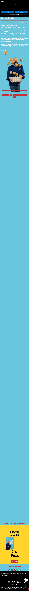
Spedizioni (24, 573)
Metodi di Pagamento (4, 575)
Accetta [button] (21, 12)
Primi (17, 94)
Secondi (14, 97)
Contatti (2, 573)
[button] (9, 570)
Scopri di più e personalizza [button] (14, 14)
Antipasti (7, 94)
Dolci (11, 94)
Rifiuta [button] (8, 12)
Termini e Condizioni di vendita (17, 573)
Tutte (4, 94)
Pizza (14, 94)
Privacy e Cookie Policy (8, 573)
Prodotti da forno (23, 94)
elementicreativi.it (20, 588)
